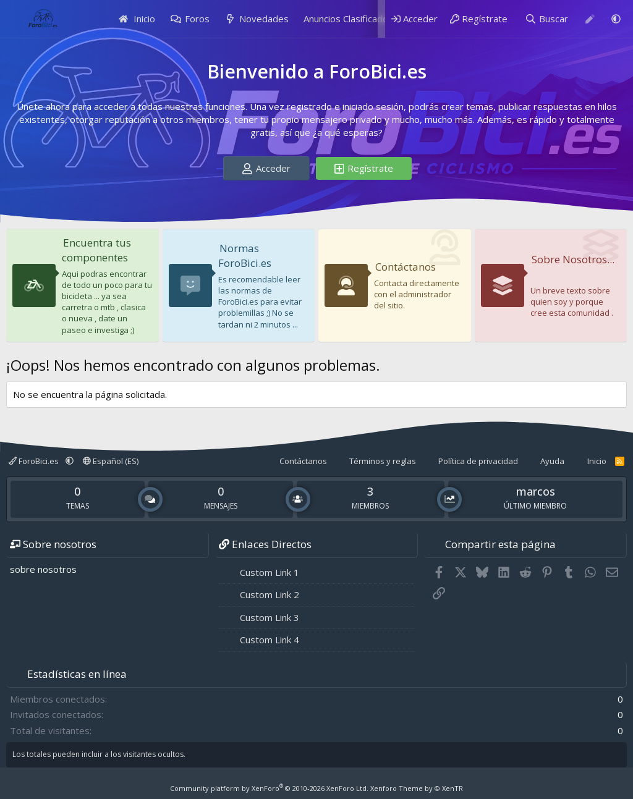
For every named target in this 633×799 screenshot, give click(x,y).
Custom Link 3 (269, 617)
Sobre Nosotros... (557, 266)
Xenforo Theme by (416, 788)
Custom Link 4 (269, 639)
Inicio (137, 18)
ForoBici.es (35, 461)
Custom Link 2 (269, 594)
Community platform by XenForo (269, 788)
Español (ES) (110, 461)
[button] (616, 19)
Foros (197, 18)
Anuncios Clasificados (348, 18)
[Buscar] (546, 19)
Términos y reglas (382, 461)
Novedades (264, 18)
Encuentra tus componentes (97, 249)
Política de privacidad (478, 461)
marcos (535, 491)
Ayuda (552, 461)
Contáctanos (406, 267)
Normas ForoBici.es (245, 255)
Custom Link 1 (269, 572)
